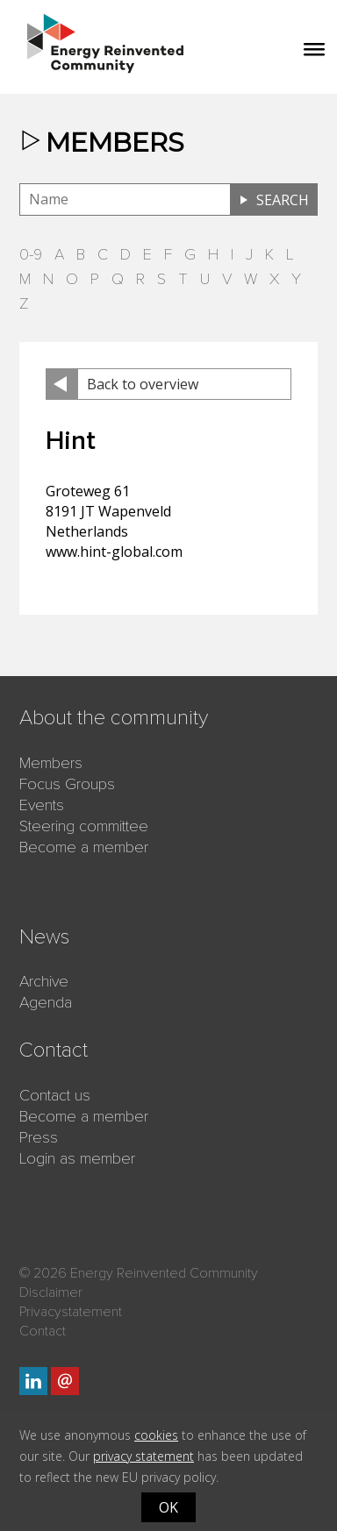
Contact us (54, 1095)
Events (41, 805)
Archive (43, 981)
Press (38, 1137)
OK (168, 1507)
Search (282, 200)
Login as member (77, 1158)
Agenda (45, 1002)
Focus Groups (67, 784)
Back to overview (142, 384)
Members (50, 763)
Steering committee (83, 826)
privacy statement (143, 1456)
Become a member (83, 847)
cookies (156, 1435)
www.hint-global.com (114, 551)
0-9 (30, 254)
